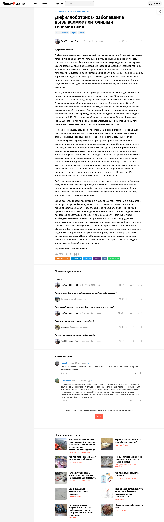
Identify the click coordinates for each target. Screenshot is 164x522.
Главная (33, 3)
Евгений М (66, 380)
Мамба (65, 363)
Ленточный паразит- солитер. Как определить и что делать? (84, 307)
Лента (44, 3)
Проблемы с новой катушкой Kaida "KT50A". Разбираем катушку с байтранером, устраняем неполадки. (81, 510)
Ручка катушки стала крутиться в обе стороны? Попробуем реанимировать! (82, 475)
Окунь (73, 32)
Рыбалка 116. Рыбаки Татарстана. (82, 452)
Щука (81, 32)
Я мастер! (72, 518)
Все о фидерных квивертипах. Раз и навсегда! (78, 491)
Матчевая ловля (121, 499)
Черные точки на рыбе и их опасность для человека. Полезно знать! (128, 459)
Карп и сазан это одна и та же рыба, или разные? (128, 440)
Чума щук (60, 279)
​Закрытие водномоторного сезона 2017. (75, 321)
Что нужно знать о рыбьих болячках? (72, 11)
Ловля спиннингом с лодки (79, 481)
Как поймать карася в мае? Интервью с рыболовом (82, 458)
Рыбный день (120, 510)
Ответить (65, 373)
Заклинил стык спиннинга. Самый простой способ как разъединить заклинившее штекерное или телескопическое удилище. (82, 444)
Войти (99, 416)
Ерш (58, 32)
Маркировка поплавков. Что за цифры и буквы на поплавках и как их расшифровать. (129, 493)
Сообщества (57, 3)
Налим (65, 32)
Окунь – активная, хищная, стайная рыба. (75, 335)
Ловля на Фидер (121, 445)
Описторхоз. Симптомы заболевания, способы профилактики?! (86, 293)
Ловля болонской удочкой (125, 478)
